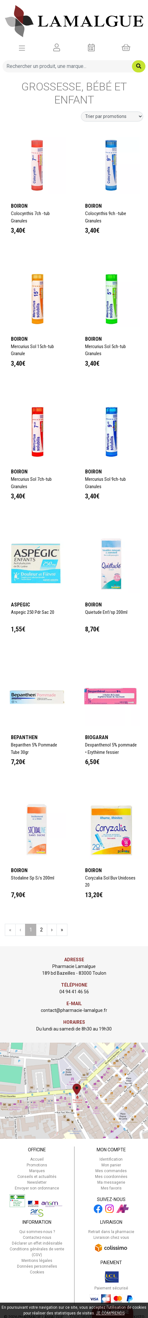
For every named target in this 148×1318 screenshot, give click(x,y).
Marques (37, 1171)
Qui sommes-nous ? (37, 1232)
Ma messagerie (111, 1182)
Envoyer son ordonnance (37, 1188)
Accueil (37, 1159)
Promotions (37, 1165)
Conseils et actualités (37, 1176)
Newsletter (37, 1182)
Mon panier (111, 1165)
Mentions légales (37, 1260)
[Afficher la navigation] (22, 48)
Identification (111, 1159)
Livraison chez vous (111, 1237)
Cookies (37, 1272)
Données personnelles (37, 1266)
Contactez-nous (37, 1237)
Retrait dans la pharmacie (111, 1232)
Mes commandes (111, 1171)
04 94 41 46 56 (74, 991)
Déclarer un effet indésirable (37, 1243)
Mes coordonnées (111, 1176)
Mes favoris (111, 1188)
